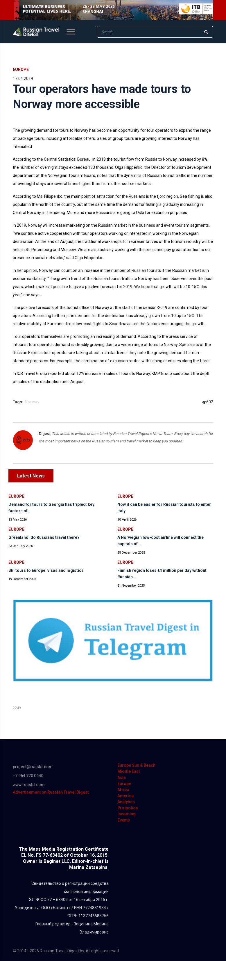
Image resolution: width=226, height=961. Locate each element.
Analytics (126, 801)
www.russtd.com (29, 784)
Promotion (127, 808)
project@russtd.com (33, 766)
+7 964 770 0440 (28, 775)
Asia (121, 777)
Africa (123, 789)
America (125, 795)
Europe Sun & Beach (136, 765)
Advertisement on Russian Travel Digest (51, 792)
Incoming (126, 814)
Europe (21, 69)
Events (123, 820)
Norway (32, 402)
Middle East (128, 771)
